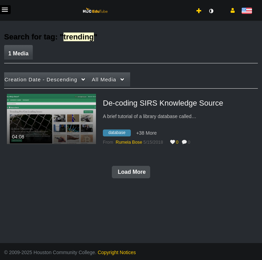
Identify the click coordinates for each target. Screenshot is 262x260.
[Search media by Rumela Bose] (129, 142)
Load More (131, 172)
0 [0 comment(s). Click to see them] (190, 142)
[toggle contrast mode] (211, 11)
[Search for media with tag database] (119, 133)
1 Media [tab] (18, 53)
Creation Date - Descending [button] (40, 79)
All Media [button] (104, 79)
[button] (230, 10)
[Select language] (246, 11)
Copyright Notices (117, 252)
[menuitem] (183, 3)
